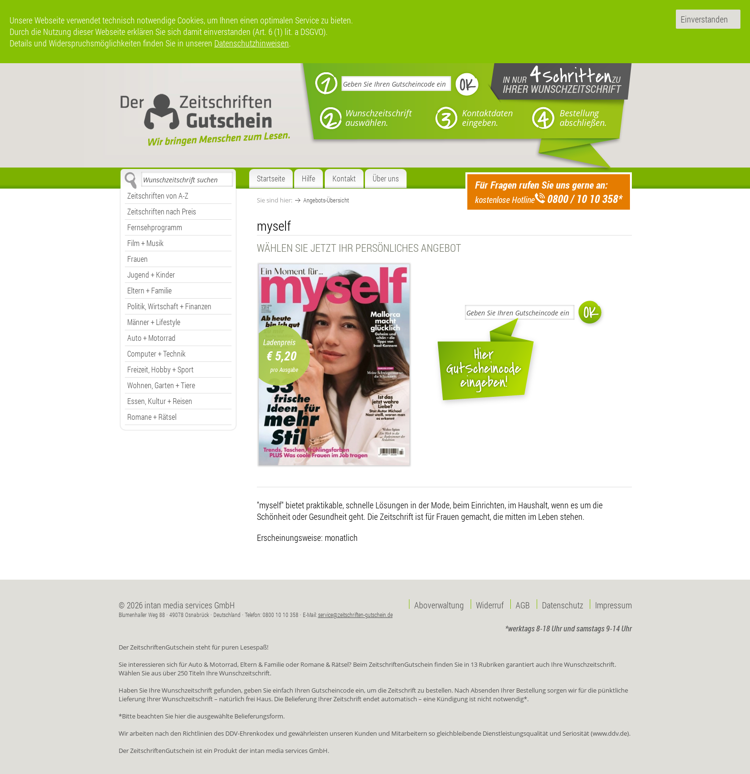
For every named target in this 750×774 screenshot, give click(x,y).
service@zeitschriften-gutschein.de (355, 614)
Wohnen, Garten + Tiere (161, 385)
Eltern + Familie (149, 290)
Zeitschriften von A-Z (157, 196)
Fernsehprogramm (154, 227)
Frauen (137, 259)
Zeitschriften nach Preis (161, 211)
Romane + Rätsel (151, 417)
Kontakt (344, 178)
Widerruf (490, 604)
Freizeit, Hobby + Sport (160, 369)
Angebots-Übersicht (326, 200)
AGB (523, 604)
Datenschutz (562, 604)
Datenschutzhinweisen (251, 43)
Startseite (271, 178)
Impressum (613, 604)
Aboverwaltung (439, 604)
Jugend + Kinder (151, 274)
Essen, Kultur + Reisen (159, 401)
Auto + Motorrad (151, 338)
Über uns (386, 178)
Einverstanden (704, 19)
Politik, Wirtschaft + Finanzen (169, 306)
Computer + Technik (156, 353)
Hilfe (308, 178)
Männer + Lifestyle (153, 322)
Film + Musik (145, 243)
